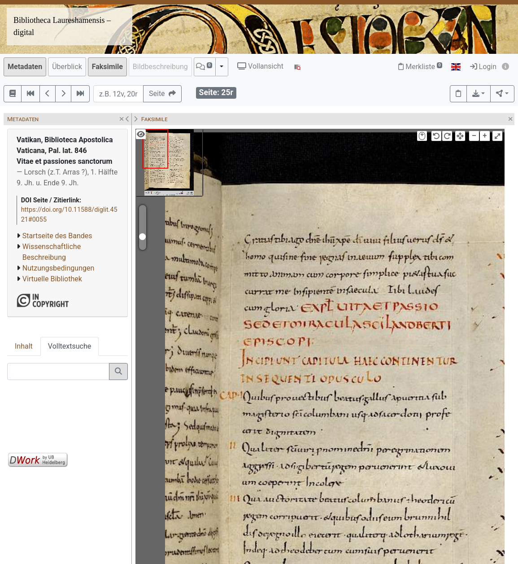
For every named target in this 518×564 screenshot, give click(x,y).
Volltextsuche (69, 346)
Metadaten (25, 66)
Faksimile (107, 66)
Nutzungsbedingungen (58, 268)
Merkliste (420, 66)
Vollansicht (260, 66)
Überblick (67, 66)
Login (483, 66)
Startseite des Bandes (57, 236)
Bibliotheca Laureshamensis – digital (62, 26)
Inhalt (24, 346)
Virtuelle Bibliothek (52, 279)
